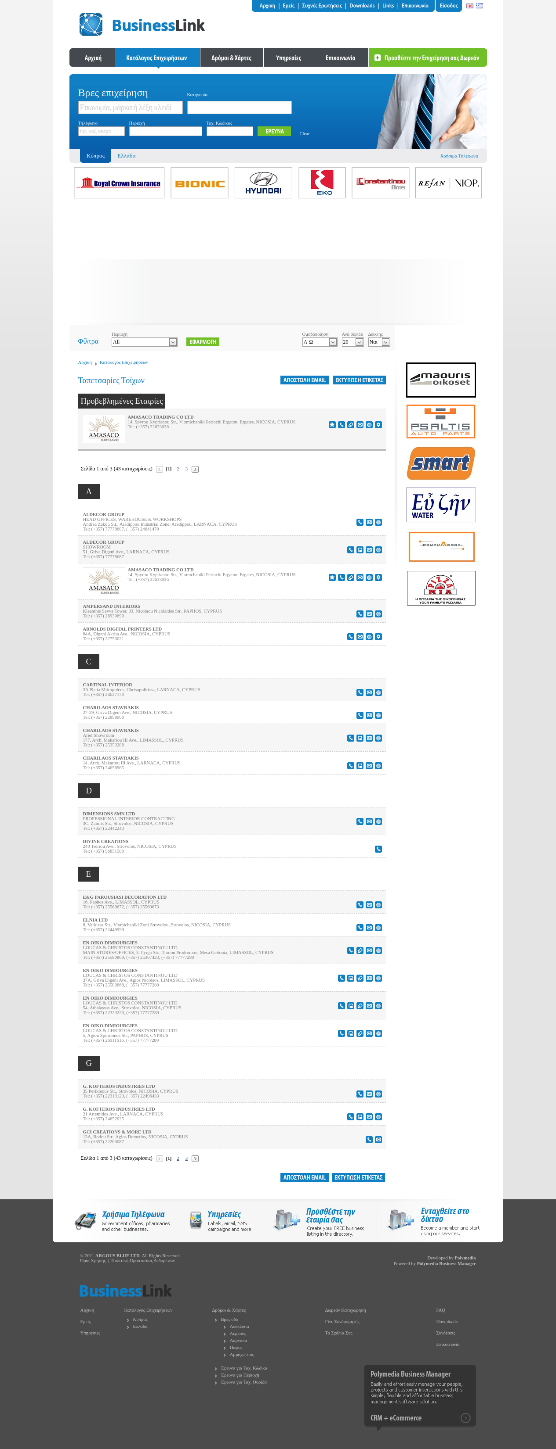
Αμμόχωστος (242, 1354)
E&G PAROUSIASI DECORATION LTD (125, 897)
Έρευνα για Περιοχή (240, 1375)
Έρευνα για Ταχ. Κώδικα (244, 1368)
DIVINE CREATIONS (106, 841)
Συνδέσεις (445, 1333)
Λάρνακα (238, 1340)
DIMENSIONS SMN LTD (109, 813)
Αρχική (85, 362)
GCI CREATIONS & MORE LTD (117, 1132)
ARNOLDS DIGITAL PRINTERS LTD (122, 629)
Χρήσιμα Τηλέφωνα (459, 156)
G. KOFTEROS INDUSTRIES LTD (119, 1086)
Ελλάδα (126, 155)
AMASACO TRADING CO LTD (161, 417)
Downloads (447, 1321)
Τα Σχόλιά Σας (338, 1333)
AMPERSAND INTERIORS (112, 606)
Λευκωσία (239, 1326)
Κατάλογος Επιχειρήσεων (124, 362)
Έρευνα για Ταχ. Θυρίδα (244, 1382)
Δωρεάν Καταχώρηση (345, 1310)
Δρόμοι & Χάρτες (229, 1310)
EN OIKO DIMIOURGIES (110, 942)
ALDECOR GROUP (103, 514)
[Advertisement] (278, 263)
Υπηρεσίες (90, 1333)
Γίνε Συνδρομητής (342, 1321)
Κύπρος (140, 1319)
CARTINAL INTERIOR (107, 684)
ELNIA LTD (95, 920)
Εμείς (85, 1321)
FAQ (441, 1310)
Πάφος (236, 1347)
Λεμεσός (238, 1333)
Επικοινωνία (448, 1344)
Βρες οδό (229, 1319)
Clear (305, 133)
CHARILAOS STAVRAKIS (111, 707)
